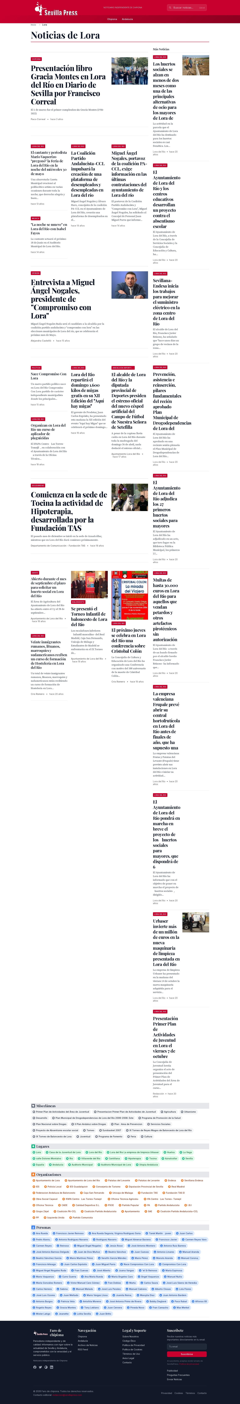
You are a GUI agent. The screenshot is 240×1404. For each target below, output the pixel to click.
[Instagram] (46, 1367)
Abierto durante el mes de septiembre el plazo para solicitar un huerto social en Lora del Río (48, 587)
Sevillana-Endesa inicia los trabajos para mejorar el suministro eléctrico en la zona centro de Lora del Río (166, 302)
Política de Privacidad (133, 1345)
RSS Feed (83, 1349)
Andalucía (127, 19)
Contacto (127, 1362)
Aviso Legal (128, 1358)
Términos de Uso (131, 1353)
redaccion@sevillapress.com (67, 1395)
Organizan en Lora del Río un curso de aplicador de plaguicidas (48, 431)
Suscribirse (187, 1354)
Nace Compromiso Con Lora (48, 376)
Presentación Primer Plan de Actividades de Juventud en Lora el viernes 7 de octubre (165, 1037)
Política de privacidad (189, 1364)
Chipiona (112, 19)
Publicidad (172, 1370)
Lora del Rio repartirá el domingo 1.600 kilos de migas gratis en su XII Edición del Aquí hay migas (87, 390)
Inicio (33, 24)
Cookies (179, 1393)
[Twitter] (40, 1367)
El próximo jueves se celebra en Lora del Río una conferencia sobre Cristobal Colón (128, 640)
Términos (190, 1393)
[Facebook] (34, 1367)
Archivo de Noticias (88, 1345)
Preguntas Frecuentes (178, 1375)
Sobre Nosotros (130, 1336)
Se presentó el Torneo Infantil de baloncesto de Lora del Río (89, 616)
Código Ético (129, 1340)
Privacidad (166, 1393)
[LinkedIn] (51, 1367)
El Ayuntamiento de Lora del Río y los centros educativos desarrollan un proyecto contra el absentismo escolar (166, 199)
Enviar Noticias (174, 1379)
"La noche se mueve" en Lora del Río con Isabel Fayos (49, 228)
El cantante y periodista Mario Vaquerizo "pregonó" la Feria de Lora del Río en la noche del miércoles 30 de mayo (49, 163)
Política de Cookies (132, 1349)
